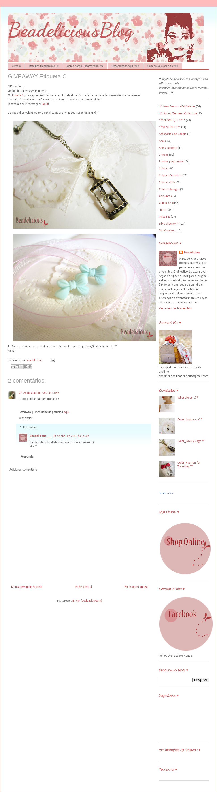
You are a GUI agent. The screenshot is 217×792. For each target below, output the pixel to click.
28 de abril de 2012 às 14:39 (71, 436)
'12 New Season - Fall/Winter (177, 106)
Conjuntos (165, 196)
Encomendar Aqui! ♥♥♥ (125, 66)
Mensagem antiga (136, 587)
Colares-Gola (167, 182)
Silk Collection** (169, 224)
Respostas (29, 427)
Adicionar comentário (23, 469)
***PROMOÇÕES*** (172, 120)
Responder (25, 418)
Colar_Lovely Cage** (190, 441)
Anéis (162, 141)
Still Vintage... (167, 230)
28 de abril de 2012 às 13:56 (41, 393)
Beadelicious (34, 360)
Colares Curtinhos (170, 175)
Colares (164, 168)
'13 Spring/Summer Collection (178, 113)
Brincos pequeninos (171, 161)
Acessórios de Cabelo (173, 134)
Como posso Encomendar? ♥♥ (85, 66)
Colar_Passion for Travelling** (188, 464)
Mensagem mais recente (27, 587)
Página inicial (83, 587)
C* (20, 393)
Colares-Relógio (169, 189)
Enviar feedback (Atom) (87, 601)
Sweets (16, 66)
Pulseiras (164, 217)
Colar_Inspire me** (189, 419)
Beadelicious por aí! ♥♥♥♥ (162, 66)
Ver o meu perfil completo (175, 308)
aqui (45, 104)
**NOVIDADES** (170, 127)
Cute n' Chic (166, 203)
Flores (163, 210)
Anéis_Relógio (168, 148)
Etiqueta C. (17, 95)
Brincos (163, 155)
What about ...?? (187, 398)
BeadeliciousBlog (70, 30)
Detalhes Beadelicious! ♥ (44, 66)
